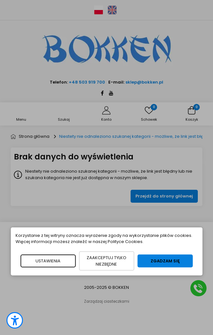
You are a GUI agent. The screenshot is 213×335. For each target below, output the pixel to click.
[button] (14, 320)
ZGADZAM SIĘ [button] (165, 261)
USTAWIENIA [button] (48, 261)
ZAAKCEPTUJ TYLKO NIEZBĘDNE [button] (106, 260)
